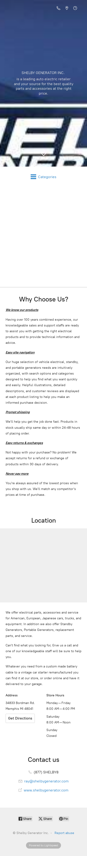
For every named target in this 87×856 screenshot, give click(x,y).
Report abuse (64, 833)
